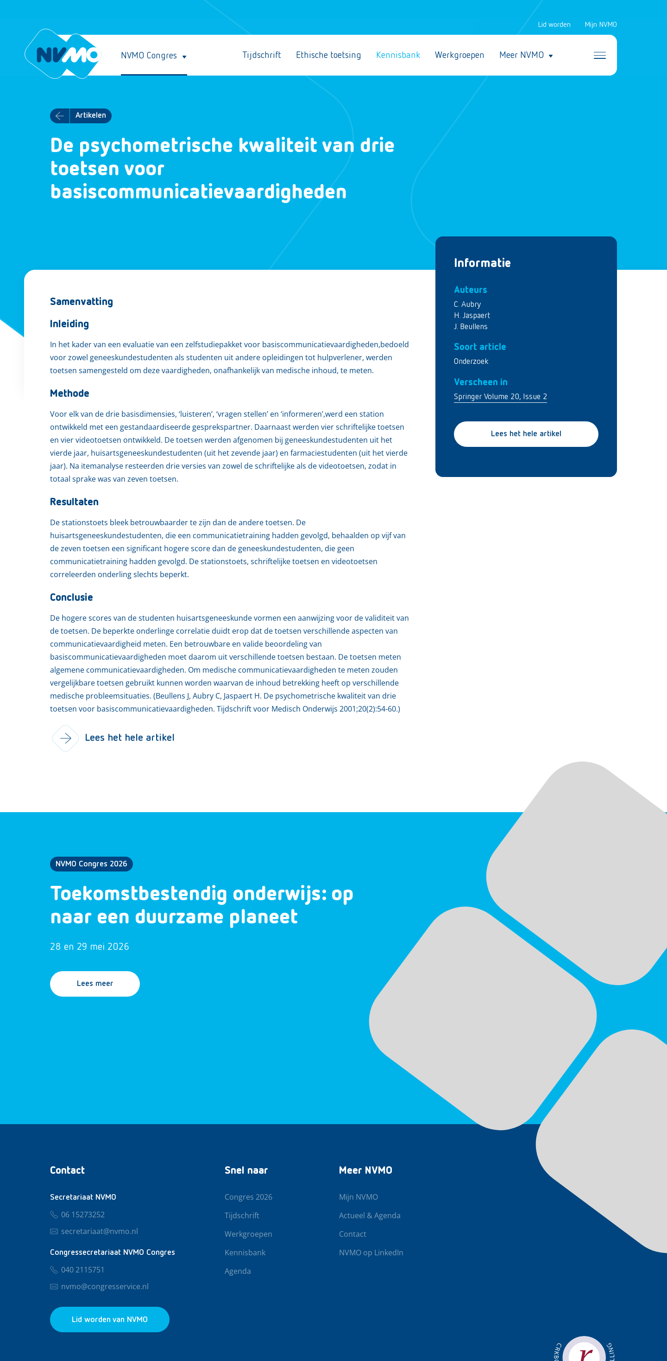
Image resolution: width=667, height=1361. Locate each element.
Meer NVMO (521, 55)
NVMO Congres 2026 (91, 864)
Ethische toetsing (328, 55)
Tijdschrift (261, 55)
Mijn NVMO (601, 25)
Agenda (238, 1271)
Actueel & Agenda (370, 1216)
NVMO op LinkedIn (371, 1253)
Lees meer (95, 984)
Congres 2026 (248, 1197)
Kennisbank (398, 55)
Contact (352, 1234)
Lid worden (554, 25)
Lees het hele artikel (526, 434)
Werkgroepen (460, 55)
